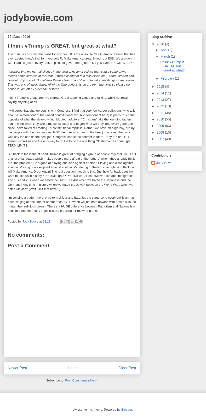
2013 (161, 100)
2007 (161, 139)
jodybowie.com (38, 17)
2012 (161, 106)
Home (73, 368)
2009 (161, 126)
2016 (161, 44)
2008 (161, 132)
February (167, 78)
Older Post (127, 368)
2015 (161, 86)
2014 (161, 93)
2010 (161, 119)
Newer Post (17, 368)
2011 (161, 113)
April (164, 50)
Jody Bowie (164, 163)
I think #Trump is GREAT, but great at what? (172, 66)
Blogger (126, 409)
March (165, 56)
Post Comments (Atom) (81, 380)
